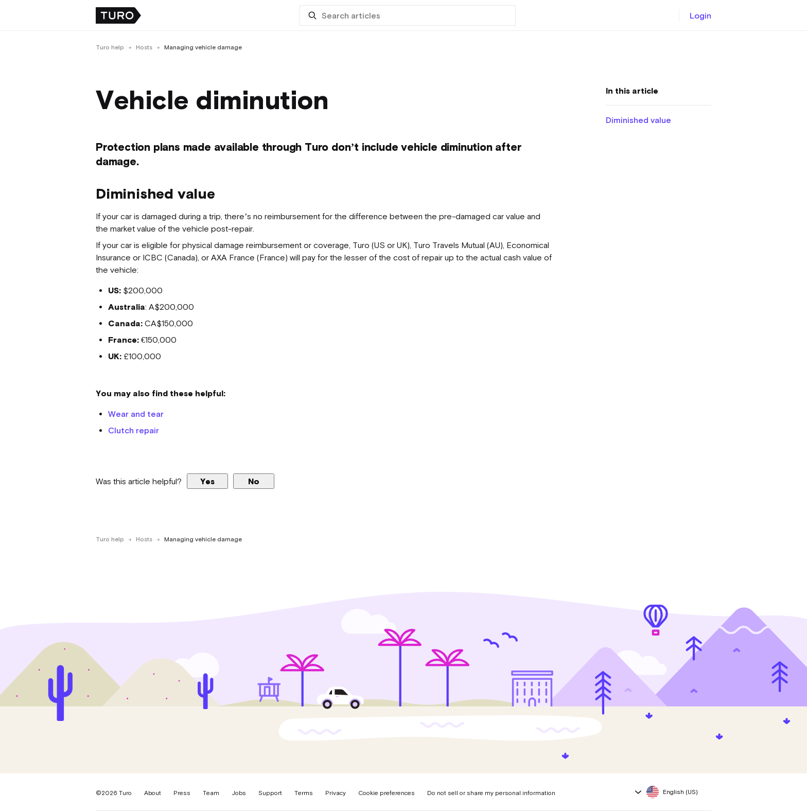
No (253, 481)
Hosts (144, 47)
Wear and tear (136, 413)
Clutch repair (133, 430)
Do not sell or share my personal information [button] (491, 793)
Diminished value (638, 120)
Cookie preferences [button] (386, 793)
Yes (207, 481)
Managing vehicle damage (203, 47)
